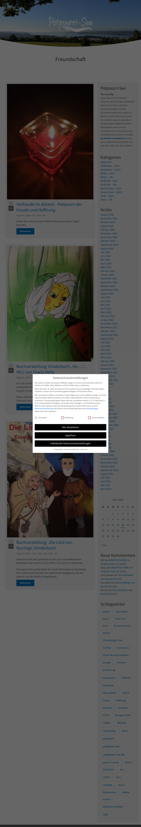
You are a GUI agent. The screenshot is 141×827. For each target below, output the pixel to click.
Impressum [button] (83, 449)
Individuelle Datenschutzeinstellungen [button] (70, 443)
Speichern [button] (70, 435)
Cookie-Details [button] (58, 449)
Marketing (67, 417)
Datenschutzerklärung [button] (71, 449)
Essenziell (41, 417)
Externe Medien (96, 417)
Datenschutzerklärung (44, 408)
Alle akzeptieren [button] (70, 427)
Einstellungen (92, 408)
